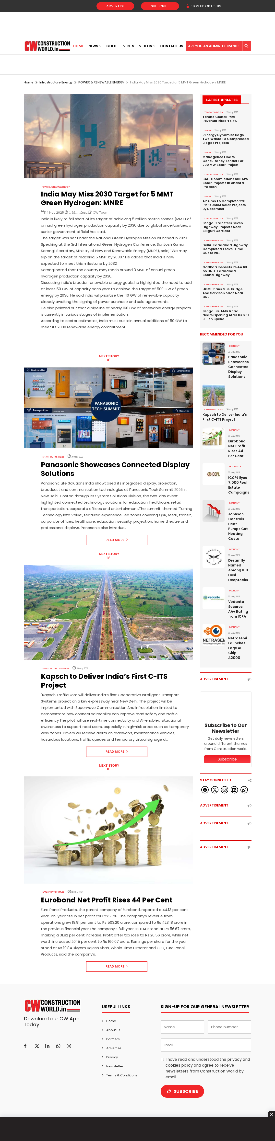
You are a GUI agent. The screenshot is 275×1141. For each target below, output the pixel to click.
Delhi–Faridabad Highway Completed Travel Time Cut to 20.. (225, 249)
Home (78, 46)
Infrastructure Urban (53, 457)
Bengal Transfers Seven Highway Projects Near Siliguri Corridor (223, 227)
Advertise (115, 6)
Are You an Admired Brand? (213, 46)
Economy (234, 346)
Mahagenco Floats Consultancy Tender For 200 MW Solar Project (223, 161)
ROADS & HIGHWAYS (213, 240)
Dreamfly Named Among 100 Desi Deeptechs (238, 570)
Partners (113, 1039)
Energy (207, 130)
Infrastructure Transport (55, 668)
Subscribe (160, 6)
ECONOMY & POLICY (213, 112)
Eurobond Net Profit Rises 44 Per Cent (237, 448)
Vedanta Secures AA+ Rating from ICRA (238, 609)
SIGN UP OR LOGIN (203, 6)
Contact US (171, 46)
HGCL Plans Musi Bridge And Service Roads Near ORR (223, 293)
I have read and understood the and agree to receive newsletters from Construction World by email (208, 1068)
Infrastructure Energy (55, 82)
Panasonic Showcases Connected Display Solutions (238, 367)
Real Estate (235, 466)
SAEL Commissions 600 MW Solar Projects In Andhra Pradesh (225, 183)
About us (113, 1030)
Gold (111, 46)
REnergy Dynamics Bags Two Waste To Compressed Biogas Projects (226, 139)
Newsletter (114, 1066)
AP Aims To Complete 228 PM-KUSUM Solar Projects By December (224, 205)
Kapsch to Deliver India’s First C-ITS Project (225, 417)
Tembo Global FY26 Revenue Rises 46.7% (220, 119)
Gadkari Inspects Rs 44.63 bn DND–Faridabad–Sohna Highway (225, 271)
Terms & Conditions (121, 1075)
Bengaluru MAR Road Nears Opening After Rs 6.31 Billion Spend (226, 315)
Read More (117, 540)
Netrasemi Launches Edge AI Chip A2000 (237, 648)
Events (127, 46)
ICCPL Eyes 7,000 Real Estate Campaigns (238, 485)
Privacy (112, 1057)
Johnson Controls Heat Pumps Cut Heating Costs (238, 526)
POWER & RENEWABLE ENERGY (101, 82)
